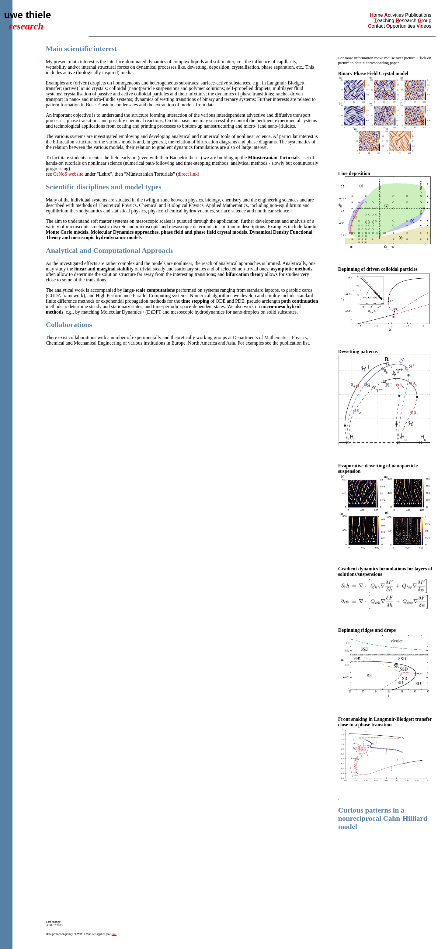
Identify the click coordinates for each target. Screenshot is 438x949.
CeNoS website (68, 174)
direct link (187, 174)
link (114, 934)
